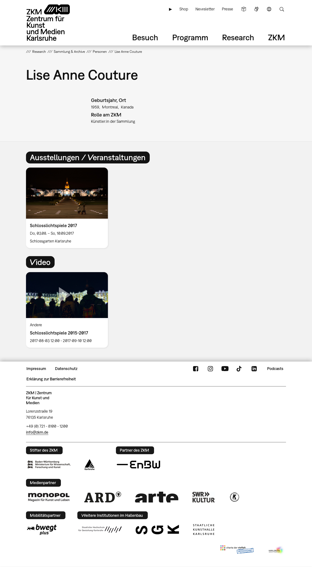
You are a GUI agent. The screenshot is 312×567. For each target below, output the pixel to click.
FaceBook (195, 368)
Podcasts (275, 368)
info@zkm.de (37, 432)
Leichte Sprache (243, 9)
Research (238, 37)
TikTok (239, 368)
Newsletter (205, 9)
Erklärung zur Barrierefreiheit (51, 379)
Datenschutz (66, 368)
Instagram (210, 368)
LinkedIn (254, 368)
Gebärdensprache (256, 9)
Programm (190, 37)
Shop (183, 9)
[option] (69, 208)
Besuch (145, 37)
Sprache (269, 9)
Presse (227, 9)
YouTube (225, 368)
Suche (281, 9)
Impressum (36, 368)
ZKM (276, 37)
